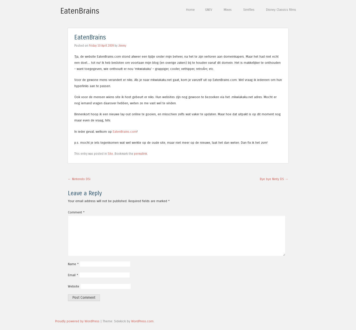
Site (110, 154)
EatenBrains (79, 11)
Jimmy (122, 45)
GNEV (208, 10)
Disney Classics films (281, 10)
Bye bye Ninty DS (274, 179)
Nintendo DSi (79, 179)
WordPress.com (142, 321)
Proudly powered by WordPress (77, 321)
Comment (76, 212)
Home (190, 10)
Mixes (228, 10)
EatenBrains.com (125, 131)
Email (73, 275)
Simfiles (249, 10)
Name (73, 264)
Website (73, 286)
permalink (140, 154)
